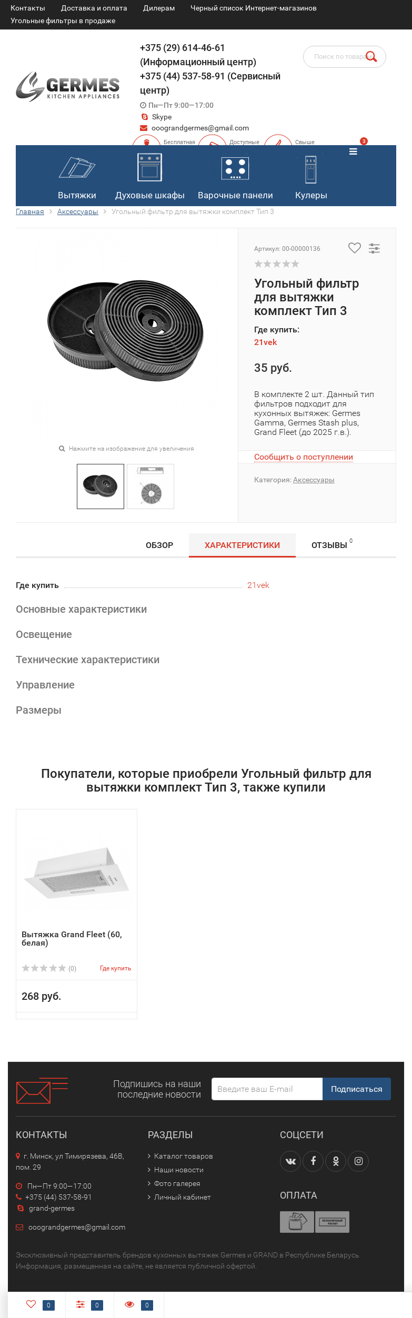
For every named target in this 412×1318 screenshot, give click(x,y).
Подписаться (357, 1089)
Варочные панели (235, 173)
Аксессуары (77, 211)
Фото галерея (177, 1183)
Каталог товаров (183, 1156)
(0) (49, 968)
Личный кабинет (182, 1197)
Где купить (116, 968)
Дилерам (159, 8)
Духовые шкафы (150, 173)
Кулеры (311, 173)
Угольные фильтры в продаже (63, 20)
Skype (156, 117)
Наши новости (179, 1169)
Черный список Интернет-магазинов (253, 8)
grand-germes (45, 1208)
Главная (30, 211)
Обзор (159, 545)
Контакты (28, 8)
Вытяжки (76, 173)
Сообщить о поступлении (303, 457)
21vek (265, 342)
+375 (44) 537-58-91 (54, 1197)
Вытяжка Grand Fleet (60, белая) (72, 938)
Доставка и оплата (94, 8)
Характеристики (242, 545)
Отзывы (332, 543)
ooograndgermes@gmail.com (200, 128)
